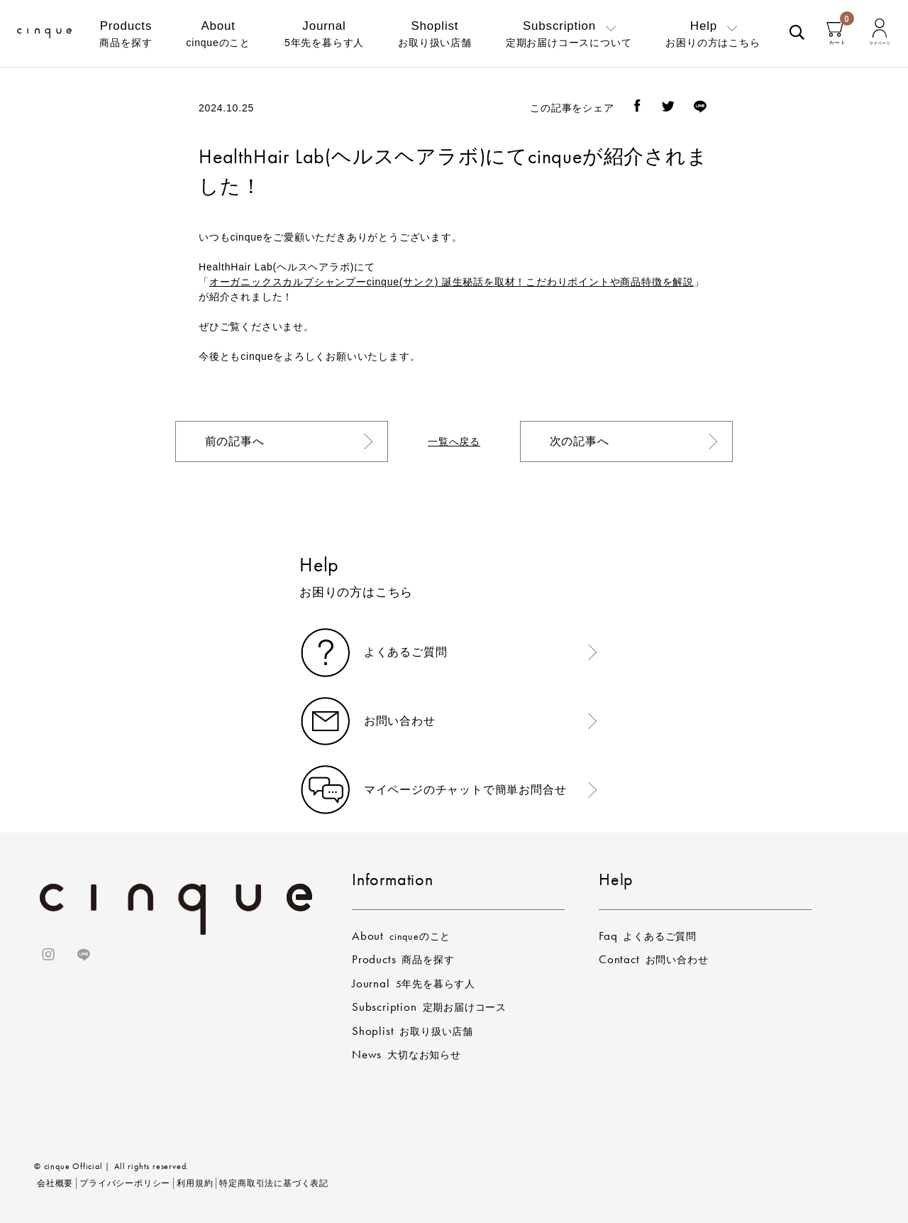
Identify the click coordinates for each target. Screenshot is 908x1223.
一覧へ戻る (454, 441)
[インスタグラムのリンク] (50, 956)
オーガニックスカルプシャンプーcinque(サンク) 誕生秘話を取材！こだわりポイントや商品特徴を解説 (451, 281)
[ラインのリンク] (84, 956)
